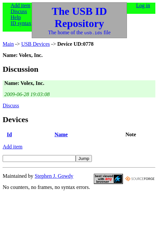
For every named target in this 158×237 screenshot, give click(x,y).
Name (61, 134)
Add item (20, 5)
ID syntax (21, 23)
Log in (143, 5)
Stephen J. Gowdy (54, 176)
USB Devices (35, 44)
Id (9, 134)
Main (8, 44)
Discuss (19, 11)
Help (16, 17)
